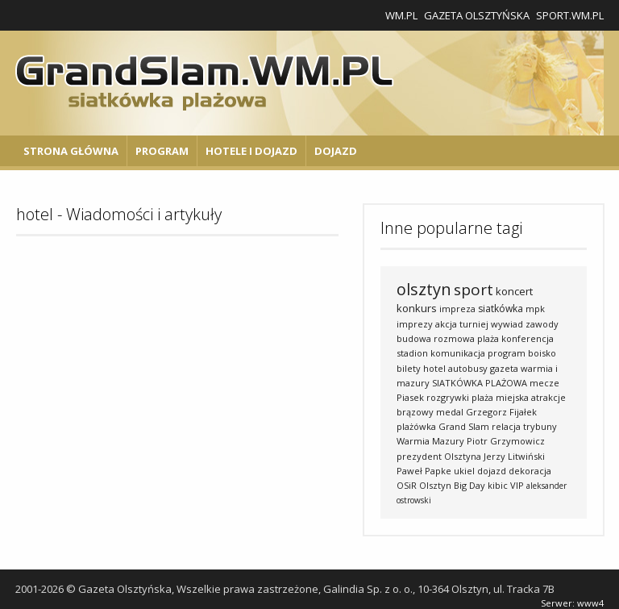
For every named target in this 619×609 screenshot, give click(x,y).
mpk (535, 308)
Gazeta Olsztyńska (477, 15)
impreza (457, 308)
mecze (544, 383)
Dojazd (335, 151)
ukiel (464, 471)
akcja (446, 324)
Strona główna (70, 151)
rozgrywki (447, 397)
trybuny (540, 426)
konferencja (527, 338)
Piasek (410, 397)
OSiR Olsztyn (424, 485)
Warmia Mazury (430, 441)
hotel (434, 368)
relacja (506, 426)
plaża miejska (500, 397)
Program (162, 151)
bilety (409, 368)
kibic (498, 485)
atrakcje (548, 397)
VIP (517, 485)
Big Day (469, 485)
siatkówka (500, 308)
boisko (542, 353)
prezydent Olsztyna (439, 456)
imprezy (415, 324)
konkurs (417, 308)
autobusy (468, 368)
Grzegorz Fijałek (501, 412)
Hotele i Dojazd (251, 151)
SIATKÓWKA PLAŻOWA (479, 383)
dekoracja (530, 471)
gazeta (504, 368)
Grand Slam (463, 426)
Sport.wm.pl (570, 15)
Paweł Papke (424, 471)
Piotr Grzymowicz (506, 441)
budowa (414, 338)
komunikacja (457, 353)
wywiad (507, 324)
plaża (488, 338)
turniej (473, 324)
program (507, 353)
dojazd (491, 471)
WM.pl (401, 15)
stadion (412, 353)
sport (473, 289)
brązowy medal (430, 412)
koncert (514, 291)
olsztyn (424, 289)
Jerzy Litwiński (514, 456)
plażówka (416, 426)
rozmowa (454, 338)
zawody (542, 324)
